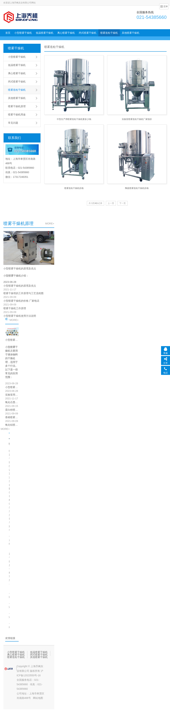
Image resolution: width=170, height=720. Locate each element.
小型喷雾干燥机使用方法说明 (19, 315)
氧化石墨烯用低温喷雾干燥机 (12, 402)
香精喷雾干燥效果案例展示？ (12, 417)
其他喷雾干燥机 (130, 32)
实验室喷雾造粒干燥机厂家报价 (137, 119)
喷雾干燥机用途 (17, 114)
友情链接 (10, 638)
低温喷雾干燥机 (44, 32)
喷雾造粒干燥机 (109, 32)
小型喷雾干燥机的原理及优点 (19, 268)
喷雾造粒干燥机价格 (74, 188)
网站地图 (38, 698)
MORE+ (49, 223)
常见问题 (13, 122)
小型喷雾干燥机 (23, 32)
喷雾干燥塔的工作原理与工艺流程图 (23, 293)
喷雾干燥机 (16, 48)
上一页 (111, 203)
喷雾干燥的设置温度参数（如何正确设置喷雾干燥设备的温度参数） (9, 443)
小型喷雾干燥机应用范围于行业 (12, 339)
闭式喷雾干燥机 (87, 32)
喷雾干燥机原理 (17, 106)
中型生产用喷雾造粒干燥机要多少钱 (74, 119)
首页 (7, 32)
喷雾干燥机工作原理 (14, 308)
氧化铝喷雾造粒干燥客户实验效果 (12, 424)
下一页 (122, 203)
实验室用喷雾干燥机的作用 (12, 394)
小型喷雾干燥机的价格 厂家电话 (21, 300)
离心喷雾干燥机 (66, 32)
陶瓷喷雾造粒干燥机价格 (137, 188)
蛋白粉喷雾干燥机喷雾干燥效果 (12, 409)
